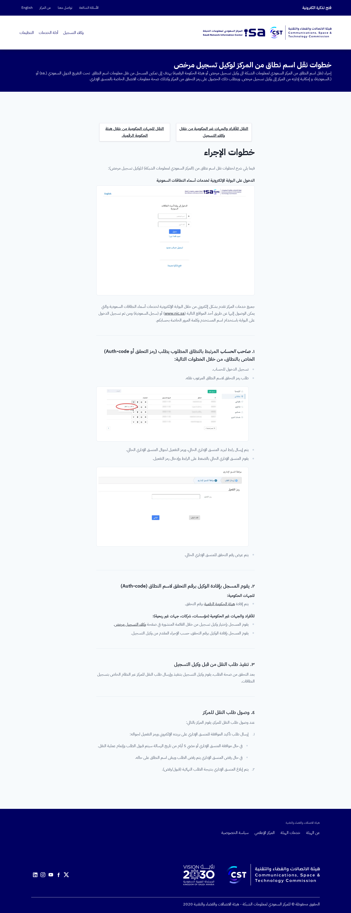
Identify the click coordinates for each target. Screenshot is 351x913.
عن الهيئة (313, 833)
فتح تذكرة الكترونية (317, 8)
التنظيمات (27, 33)
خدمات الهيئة (290, 833)
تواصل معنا (65, 8)
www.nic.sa (175, 313)
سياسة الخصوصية (235, 833)
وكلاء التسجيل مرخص (130, 624)
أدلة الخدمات (48, 33)
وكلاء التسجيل (73, 33)
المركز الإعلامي (264, 833)
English (27, 8)
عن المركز (45, 8)
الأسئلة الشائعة (88, 8)
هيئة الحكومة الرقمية (219, 604)
